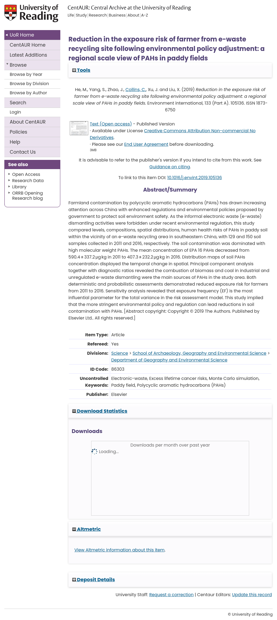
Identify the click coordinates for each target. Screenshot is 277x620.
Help (15, 142)
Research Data (28, 180)
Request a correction (171, 595)
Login (15, 112)
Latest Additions (28, 55)
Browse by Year (26, 74)
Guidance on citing (169, 167)
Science (119, 353)
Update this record (252, 595)
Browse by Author (28, 93)
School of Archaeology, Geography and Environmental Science (199, 353)
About (28, 122)
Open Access (26, 174)
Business (117, 15)
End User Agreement (146, 144)
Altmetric (86, 529)
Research (98, 15)
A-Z (144, 15)
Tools (81, 70)
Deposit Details (93, 579)
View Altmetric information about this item (119, 550)
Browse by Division (29, 83)
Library (19, 187)
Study (81, 15)
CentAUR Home (27, 45)
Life (71, 15)
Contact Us (23, 152)
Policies (18, 132)
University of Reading (32, 15)
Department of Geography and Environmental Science (169, 360)
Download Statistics (99, 411)
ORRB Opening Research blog (27, 195)
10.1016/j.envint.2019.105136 (194, 178)
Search (18, 102)
